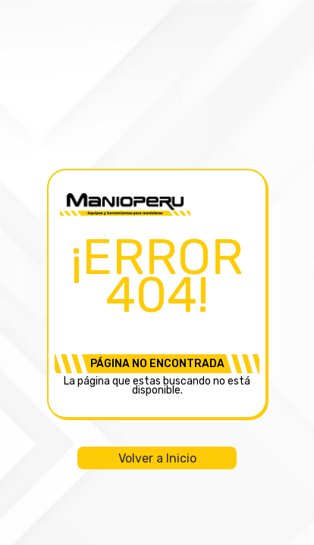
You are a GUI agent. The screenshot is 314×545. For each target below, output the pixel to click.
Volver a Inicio (157, 458)
